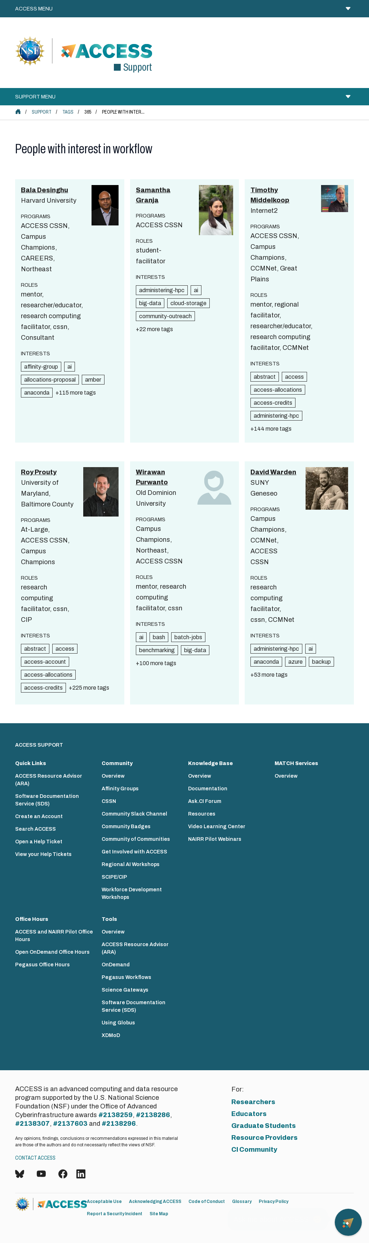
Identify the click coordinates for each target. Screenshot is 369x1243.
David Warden (273, 472)
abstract (265, 377)
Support (42, 112)
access (294, 377)
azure (295, 662)
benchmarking (157, 650)
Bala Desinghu (44, 190)
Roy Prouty (39, 472)
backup (321, 662)
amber (93, 380)
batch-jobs (188, 637)
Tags (68, 112)
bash (159, 637)
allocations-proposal (50, 380)
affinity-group (41, 367)
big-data (150, 303)
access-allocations (278, 390)
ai (69, 367)
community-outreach (165, 316)
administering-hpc (161, 290)
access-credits (273, 403)
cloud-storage (188, 303)
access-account (45, 662)
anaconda (36, 393)
